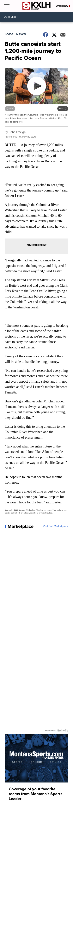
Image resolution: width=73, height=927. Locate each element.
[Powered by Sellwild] (62, 730)
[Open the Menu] (6, 6)
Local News (15, 34)
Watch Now (63, 5)
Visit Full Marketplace (55, 526)
